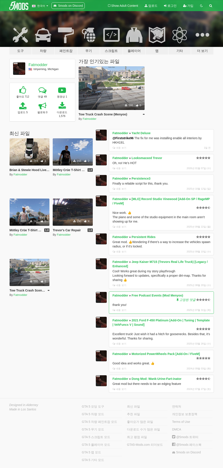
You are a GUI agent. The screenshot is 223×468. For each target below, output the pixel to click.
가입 (188, 5)
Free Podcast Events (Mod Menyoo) (157, 295)
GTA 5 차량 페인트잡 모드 (99, 421)
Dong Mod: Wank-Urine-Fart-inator (156, 379)
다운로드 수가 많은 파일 (143, 429)
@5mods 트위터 (185, 437)
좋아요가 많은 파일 (140, 421)
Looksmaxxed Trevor (147, 158)
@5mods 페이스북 (186, 445)
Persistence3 (141, 178)
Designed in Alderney (23, 405)
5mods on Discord (186, 452)
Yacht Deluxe (141, 133)
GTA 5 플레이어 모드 (96, 444)
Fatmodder (38, 65)
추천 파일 (133, 414)
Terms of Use (181, 421)
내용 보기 (119, 147)
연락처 (176, 406)
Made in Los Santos (22, 409)
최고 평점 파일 (137, 437)
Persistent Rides (143, 237)
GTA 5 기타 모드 (93, 460)
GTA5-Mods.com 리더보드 (145, 444)
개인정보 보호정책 (184, 414)
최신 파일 (133, 406)
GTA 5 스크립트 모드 (96, 437)
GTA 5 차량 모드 (93, 414)
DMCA (176, 429)
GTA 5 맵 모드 (91, 452)
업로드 (151, 5)
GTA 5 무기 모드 (93, 429)
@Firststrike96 (122, 138)
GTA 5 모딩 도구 (93, 406)
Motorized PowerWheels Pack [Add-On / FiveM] (166, 354)
